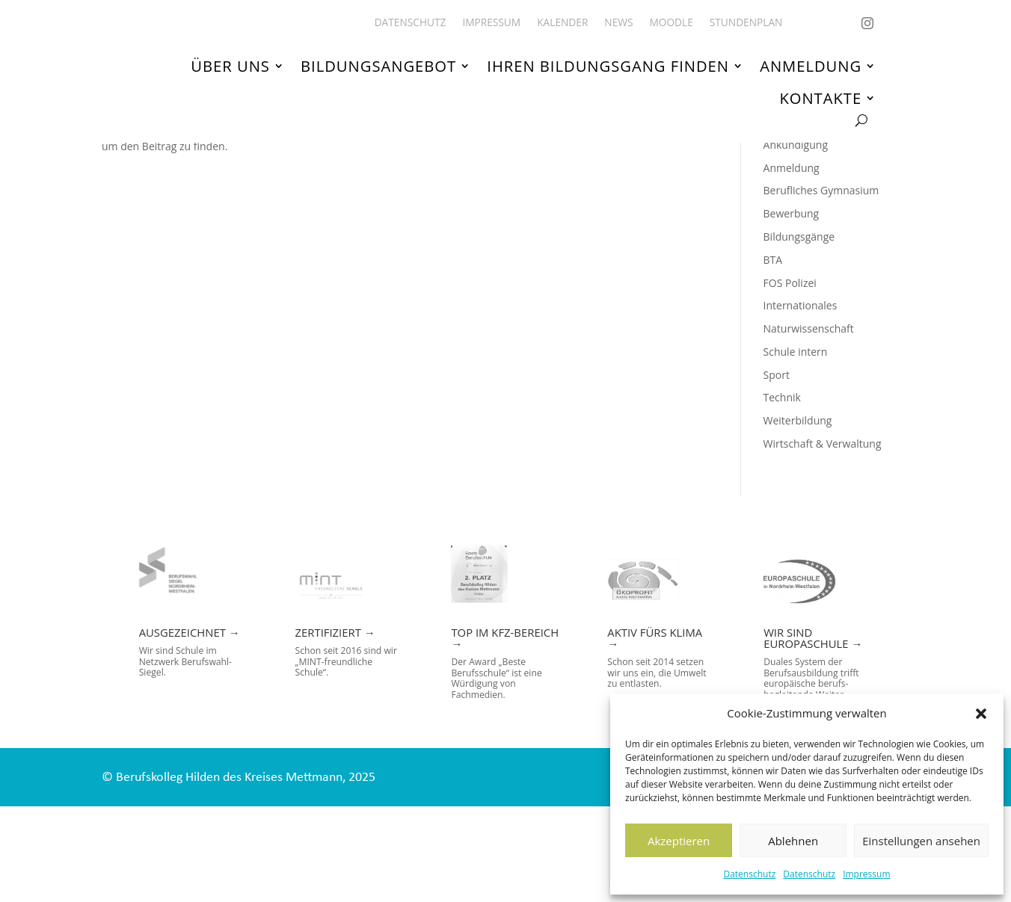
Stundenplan (746, 23)
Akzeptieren (679, 840)
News (618, 23)
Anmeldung (810, 66)
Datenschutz (749, 874)
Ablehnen (793, 840)
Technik (782, 493)
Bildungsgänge (799, 332)
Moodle (670, 23)
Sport (776, 470)
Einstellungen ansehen (921, 840)
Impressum (866, 874)
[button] (981, 713)
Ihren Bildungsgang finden (608, 66)
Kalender (562, 23)
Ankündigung (795, 240)
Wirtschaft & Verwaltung (822, 540)
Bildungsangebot (378, 66)
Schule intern (795, 447)
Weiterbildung (797, 517)
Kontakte (821, 98)
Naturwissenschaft (808, 425)
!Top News (788, 195)
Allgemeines (793, 217)
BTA (773, 355)
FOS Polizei (790, 378)
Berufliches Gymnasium (821, 286)
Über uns (230, 66)
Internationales (800, 402)
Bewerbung (791, 310)
